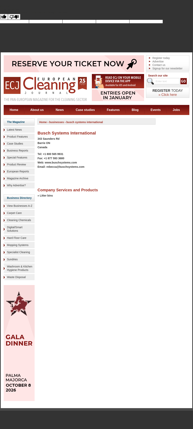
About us (37, 110)
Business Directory (19, 197)
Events (156, 110)
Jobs (176, 110)
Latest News (14, 129)
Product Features (17, 136)
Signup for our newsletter (167, 68)
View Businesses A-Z (19, 205)
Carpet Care (14, 212)
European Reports (18, 171)
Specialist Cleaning (18, 252)
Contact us (158, 64)
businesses (56, 122)
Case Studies (15, 143)
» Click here (167, 95)
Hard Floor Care (16, 237)
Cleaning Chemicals (19, 220)
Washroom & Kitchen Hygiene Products (19, 268)
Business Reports (17, 150)
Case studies (85, 110)
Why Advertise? (16, 185)
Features (113, 110)
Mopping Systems (17, 245)
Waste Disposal (16, 277)
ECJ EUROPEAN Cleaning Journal (45, 89)
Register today (161, 58)
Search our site (158, 75)
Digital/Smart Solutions (14, 229)
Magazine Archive (17, 178)
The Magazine (16, 121)
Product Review (16, 164)
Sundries (12, 259)
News (60, 110)
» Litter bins (45, 195)
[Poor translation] (14, 17)
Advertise (158, 61)
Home (14, 110)
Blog (135, 110)
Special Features (17, 157)
